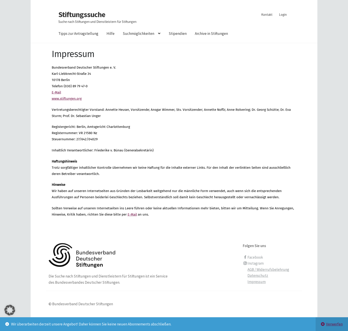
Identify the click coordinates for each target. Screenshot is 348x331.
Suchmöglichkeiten (138, 33)
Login (283, 14)
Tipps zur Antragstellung (78, 33)
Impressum (256, 281)
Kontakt (267, 14)
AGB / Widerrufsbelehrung (268, 269)
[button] (10, 315)
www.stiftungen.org (67, 99)
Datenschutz (257, 275)
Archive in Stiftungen (211, 33)
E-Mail (56, 92)
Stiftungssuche (81, 14)
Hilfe (111, 33)
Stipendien (178, 33)
